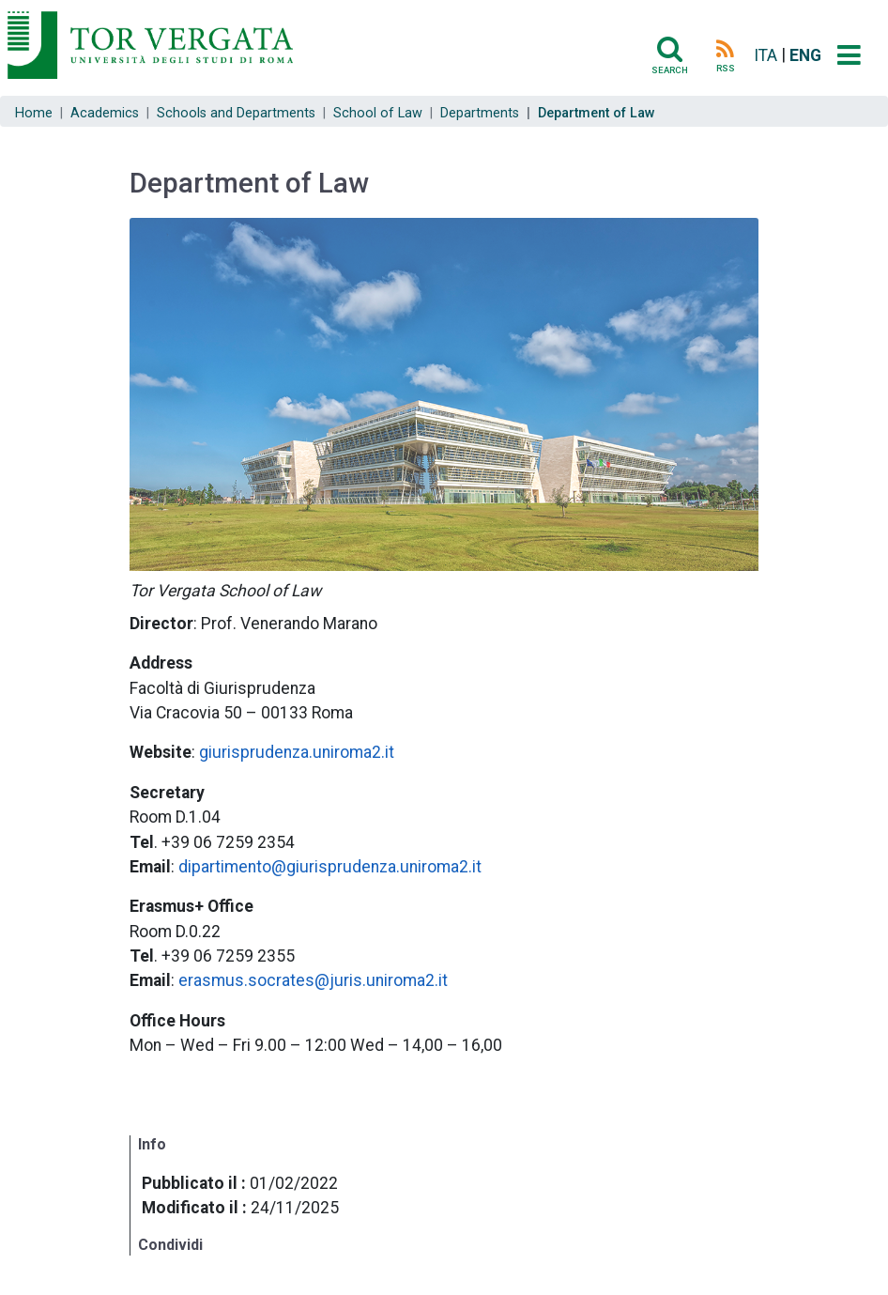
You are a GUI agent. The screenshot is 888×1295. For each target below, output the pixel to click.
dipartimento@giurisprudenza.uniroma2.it (330, 866)
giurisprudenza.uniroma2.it (296, 752)
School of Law (377, 113)
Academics (104, 113)
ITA (765, 55)
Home (34, 113)
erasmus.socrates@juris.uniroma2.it (313, 980)
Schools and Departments (236, 113)
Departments (479, 113)
